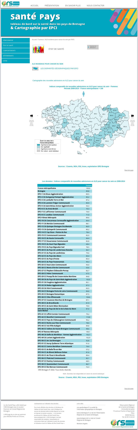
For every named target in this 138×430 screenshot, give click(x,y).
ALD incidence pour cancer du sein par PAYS (59, 39)
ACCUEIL (35, 5)
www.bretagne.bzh (82, 418)
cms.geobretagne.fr (83, 407)
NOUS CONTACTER (95, 5)
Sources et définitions (93, 46)
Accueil (34, 39)
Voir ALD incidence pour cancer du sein (132, 123)
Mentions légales (82, 423)
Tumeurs (41, 39)
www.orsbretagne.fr (83, 413)
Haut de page (128, 170)
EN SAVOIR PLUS (73, 5)
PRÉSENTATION (52, 5)
